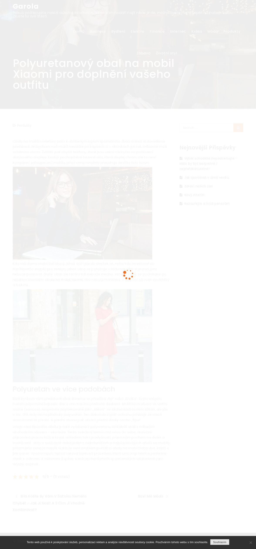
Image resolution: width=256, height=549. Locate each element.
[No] (250, 542)
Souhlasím (219, 542)
